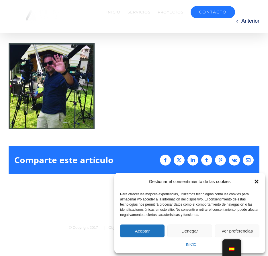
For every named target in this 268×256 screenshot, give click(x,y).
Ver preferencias (237, 231)
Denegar (189, 231)
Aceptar (142, 231)
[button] (256, 181)
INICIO (191, 245)
